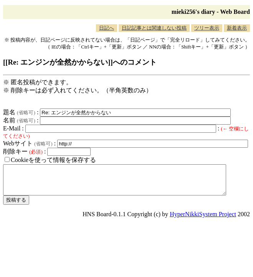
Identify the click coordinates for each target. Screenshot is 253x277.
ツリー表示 (206, 28)
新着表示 (237, 28)
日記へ (106, 28)
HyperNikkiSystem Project (203, 220)
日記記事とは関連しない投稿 (154, 28)
